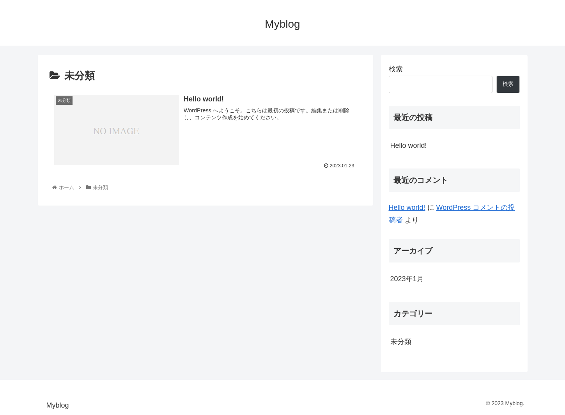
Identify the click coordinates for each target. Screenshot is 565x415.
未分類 (400, 342)
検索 (396, 69)
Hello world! (408, 145)
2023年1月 (407, 279)
